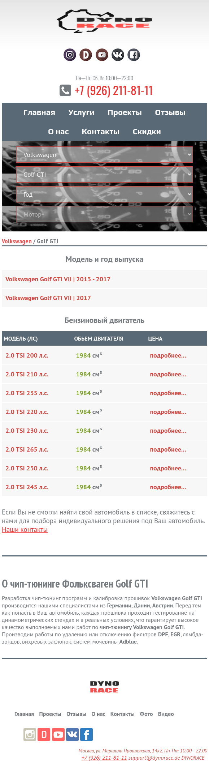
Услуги (81, 113)
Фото (146, 715)
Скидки (147, 132)
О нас (58, 132)
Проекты (125, 113)
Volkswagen (17, 242)
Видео (166, 715)
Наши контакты (25, 530)
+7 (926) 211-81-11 (113, 91)
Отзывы (170, 113)
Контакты (101, 132)
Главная (39, 113)
